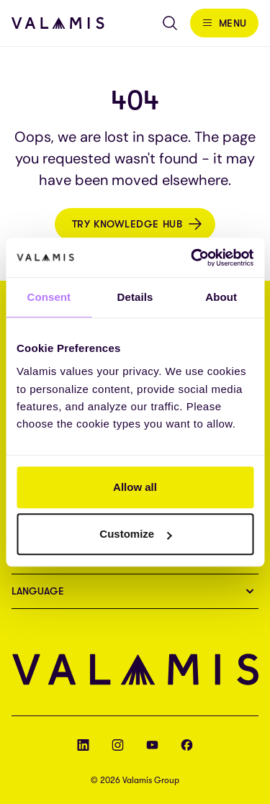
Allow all (135, 487)
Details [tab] (135, 297)
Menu (233, 23)
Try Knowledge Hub (127, 224)
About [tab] (221, 297)
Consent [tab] (49, 297)
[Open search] (170, 23)
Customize (135, 534)
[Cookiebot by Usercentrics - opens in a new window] (192, 257)
